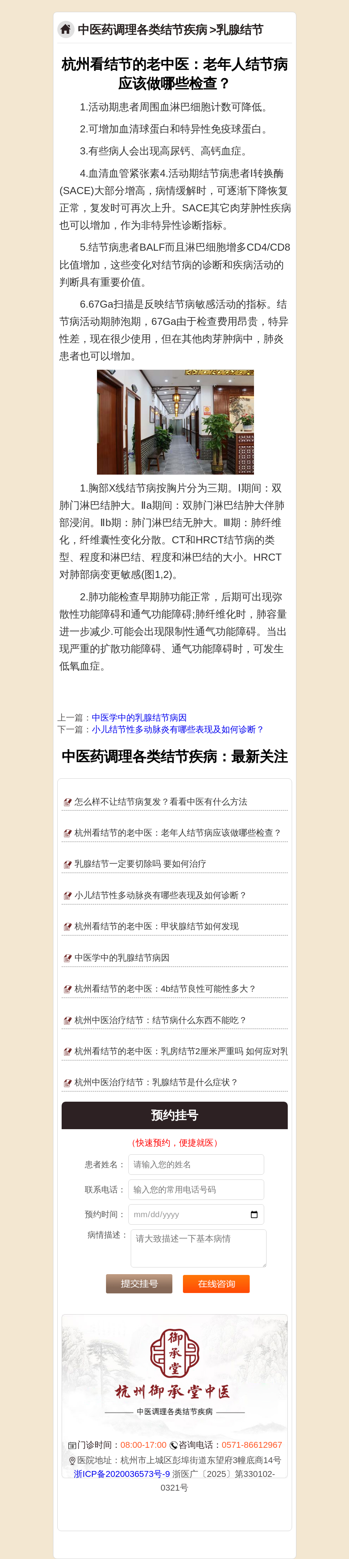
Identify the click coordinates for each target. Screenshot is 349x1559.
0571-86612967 (252, 1445)
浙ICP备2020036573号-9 (122, 1474)
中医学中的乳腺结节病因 (139, 718)
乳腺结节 (239, 29)
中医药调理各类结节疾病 (142, 29)
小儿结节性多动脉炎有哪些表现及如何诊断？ (178, 729)
